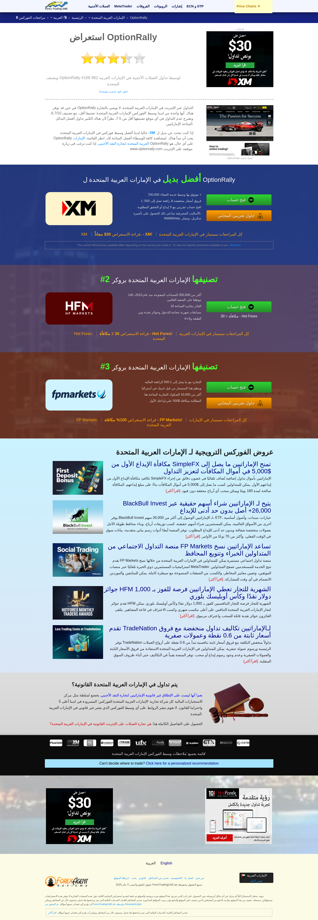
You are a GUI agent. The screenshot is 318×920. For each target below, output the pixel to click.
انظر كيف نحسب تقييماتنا (113, 91)
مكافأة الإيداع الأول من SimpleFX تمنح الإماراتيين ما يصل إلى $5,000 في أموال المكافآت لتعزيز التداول (191, 468)
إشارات (177, 6)
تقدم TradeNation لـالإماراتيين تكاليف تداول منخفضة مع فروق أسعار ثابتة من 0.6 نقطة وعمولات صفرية (190, 632)
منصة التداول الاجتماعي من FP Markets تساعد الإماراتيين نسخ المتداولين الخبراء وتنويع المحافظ (189, 550)
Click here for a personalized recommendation (182, 763)
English (166, 863)
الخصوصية (176, 878)
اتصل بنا (189, 878)
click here (235, 245)
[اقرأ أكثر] (173, 491)
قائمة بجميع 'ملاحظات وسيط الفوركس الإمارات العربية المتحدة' (159, 754)
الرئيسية (77, 17)
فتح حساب (236, 199)
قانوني (142, 878)
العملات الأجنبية (99, 6)
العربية (58, 17)
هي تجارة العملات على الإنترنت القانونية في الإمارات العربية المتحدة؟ (100, 724)
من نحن (199, 878)
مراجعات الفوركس (32, 17)
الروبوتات (160, 6)
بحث (134, 878)
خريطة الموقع (121, 878)
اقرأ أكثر (52, 912)
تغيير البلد (256, 880)
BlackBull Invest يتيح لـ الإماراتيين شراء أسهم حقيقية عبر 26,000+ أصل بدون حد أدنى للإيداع (197, 507)
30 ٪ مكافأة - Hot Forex (239, 316)
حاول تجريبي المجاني (236, 215)
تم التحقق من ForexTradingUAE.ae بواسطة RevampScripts (93, 904)
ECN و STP (195, 6)
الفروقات (143, 6)
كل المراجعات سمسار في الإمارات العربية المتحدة (201, 234)
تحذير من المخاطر (158, 878)
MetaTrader (123, 6)
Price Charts (249, 6)
